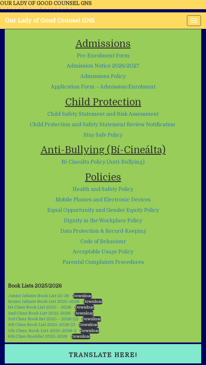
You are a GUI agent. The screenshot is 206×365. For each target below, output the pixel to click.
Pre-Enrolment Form (103, 56)
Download (82, 295)
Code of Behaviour (103, 241)
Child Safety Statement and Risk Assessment (103, 114)
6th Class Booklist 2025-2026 (38, 336)
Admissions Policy (103, 76)
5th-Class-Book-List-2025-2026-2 (42, 330)
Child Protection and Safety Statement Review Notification (102, 124)
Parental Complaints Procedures (103, 262)
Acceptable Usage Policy (103, 252)
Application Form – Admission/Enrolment (103, 87)
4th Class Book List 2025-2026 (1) (41, 324)
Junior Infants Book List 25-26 (38, 295)
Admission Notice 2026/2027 (103, 66)
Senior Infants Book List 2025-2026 (44, 301)
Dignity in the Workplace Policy (103, 221)
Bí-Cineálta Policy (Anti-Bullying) (103, 162)
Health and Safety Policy (103, 189)
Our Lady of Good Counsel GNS (46, 3)
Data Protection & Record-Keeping (103, 231)
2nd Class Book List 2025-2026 (39, 313)
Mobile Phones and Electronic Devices (103, 200)
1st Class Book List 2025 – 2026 (39, 307)
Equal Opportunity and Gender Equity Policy (103, 210)
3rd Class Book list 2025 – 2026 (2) (43, 318)
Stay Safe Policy (103, 135)
